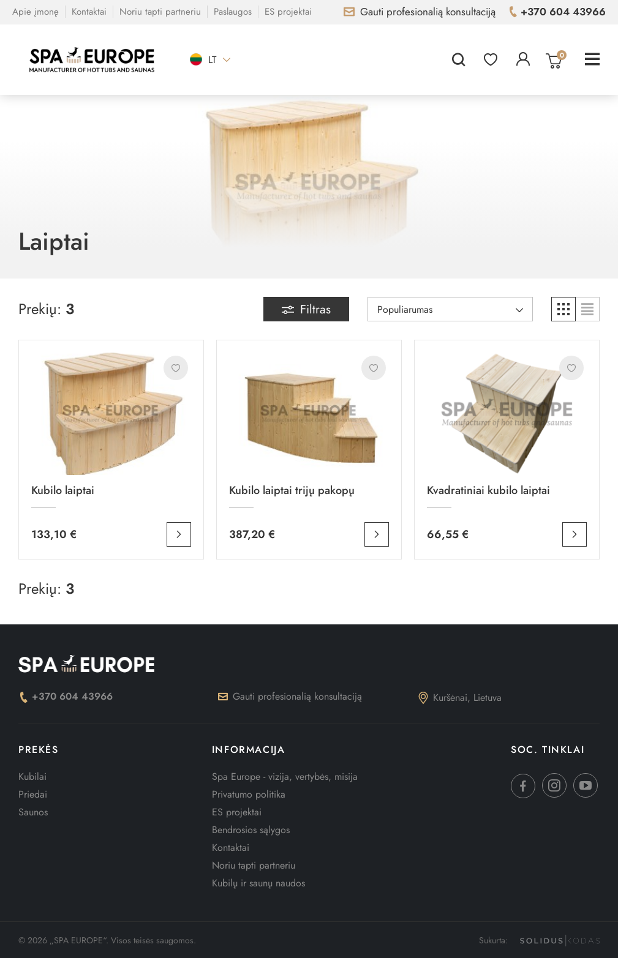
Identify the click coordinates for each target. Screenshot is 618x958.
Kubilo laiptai (62, 490)
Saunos (33, 812)
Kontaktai (89, 12)
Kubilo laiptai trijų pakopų (292, 490)
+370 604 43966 (65, 696)
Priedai (32, 794)
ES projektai (288, 12)
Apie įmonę (35, 12)
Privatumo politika (248, 794)
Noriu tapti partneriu (160, 12)
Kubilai (32, 776)
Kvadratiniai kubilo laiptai (488, 490)
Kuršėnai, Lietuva (460, 697)
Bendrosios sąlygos (251, 830)
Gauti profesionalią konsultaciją (290, 696)
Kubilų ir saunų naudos (258, 883)
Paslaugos (233, 12)
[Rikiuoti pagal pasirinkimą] (450, 309)
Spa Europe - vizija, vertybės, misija (285, 776)
